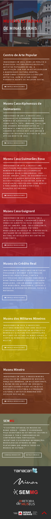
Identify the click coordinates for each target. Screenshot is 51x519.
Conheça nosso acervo (14, 87)
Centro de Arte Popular (20, 55)
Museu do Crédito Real (19, 263)
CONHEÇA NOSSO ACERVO (14, 143)
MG (12, 421)
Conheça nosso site (12, 455)
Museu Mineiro (14, 369)
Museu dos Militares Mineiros (24, 318)
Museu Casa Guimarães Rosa (24, 159)
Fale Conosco (32, 455)
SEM (6, 421)
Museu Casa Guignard (19, 211)
